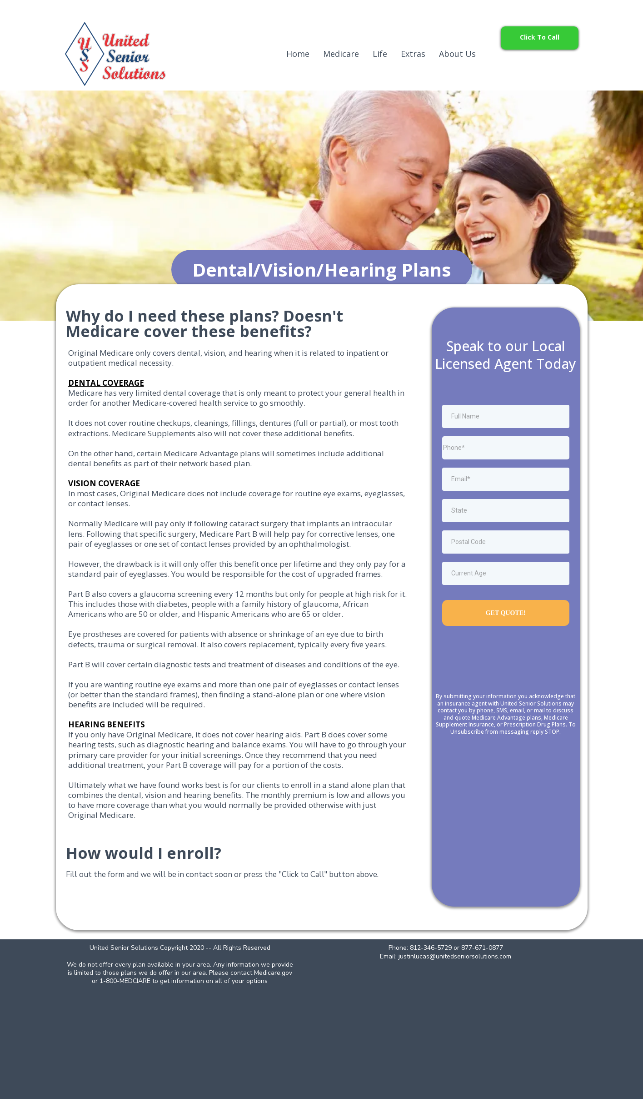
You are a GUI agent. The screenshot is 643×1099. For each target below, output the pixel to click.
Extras (413, 53)
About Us (457, 53)
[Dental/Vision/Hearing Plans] (321, 269)
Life (380, 53)
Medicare (341, 53)
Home (297, 53)
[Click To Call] (539, 38)
